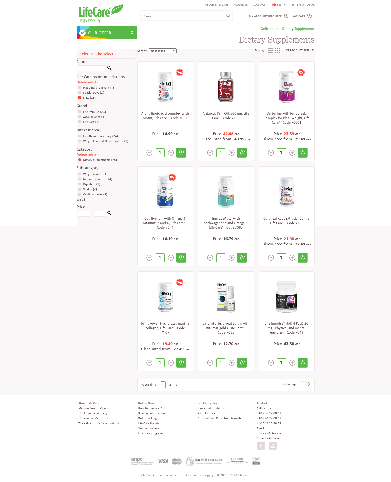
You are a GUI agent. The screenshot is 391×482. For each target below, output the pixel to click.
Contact (259, 4)
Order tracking (147, 418)
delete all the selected (98, 53)
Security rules (206, 413)
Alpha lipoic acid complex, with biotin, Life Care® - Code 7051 (165, 115)
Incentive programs (150, 433)
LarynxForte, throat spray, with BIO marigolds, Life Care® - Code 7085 (226, 328)
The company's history (93, 418)
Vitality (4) (87, 189)
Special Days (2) (91, 92)
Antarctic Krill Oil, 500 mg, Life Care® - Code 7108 (226, 115)
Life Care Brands (148, 423)
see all (81, 199)
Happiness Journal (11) (96, 87)
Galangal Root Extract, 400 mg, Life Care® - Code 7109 (286, 220)
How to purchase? (150, 408)
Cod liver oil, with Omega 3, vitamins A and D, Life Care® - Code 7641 (165, 223)
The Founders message (93, 413)
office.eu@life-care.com (272, 433)
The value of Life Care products (98, 423)
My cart (302, 16)
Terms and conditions (211, 408)
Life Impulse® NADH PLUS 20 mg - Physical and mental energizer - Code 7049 (286, 328)
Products (240, 4)
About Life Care (216, 4)
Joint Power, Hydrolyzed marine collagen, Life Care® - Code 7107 (165, 328)
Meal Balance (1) (92, 117)
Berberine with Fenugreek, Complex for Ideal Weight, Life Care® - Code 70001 (287, 118)
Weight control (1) (93, 174)
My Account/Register (265, 16)
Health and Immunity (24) (98, 136)
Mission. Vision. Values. (93, 408)
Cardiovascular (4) (92, 194)
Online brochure (148, 428)
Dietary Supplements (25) (97, 160)
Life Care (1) (88, 122)
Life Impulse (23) (92, 112)
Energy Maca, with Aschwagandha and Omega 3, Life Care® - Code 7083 (226, 223)
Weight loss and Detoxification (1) (103, 141)
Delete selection (89, 82)
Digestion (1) (89, 184)
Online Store (146, 403)
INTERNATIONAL (303, 4)
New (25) (87, 97)
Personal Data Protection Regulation (220, 418)
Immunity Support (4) (95, 179)
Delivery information (151, 413)
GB (276, 5)
